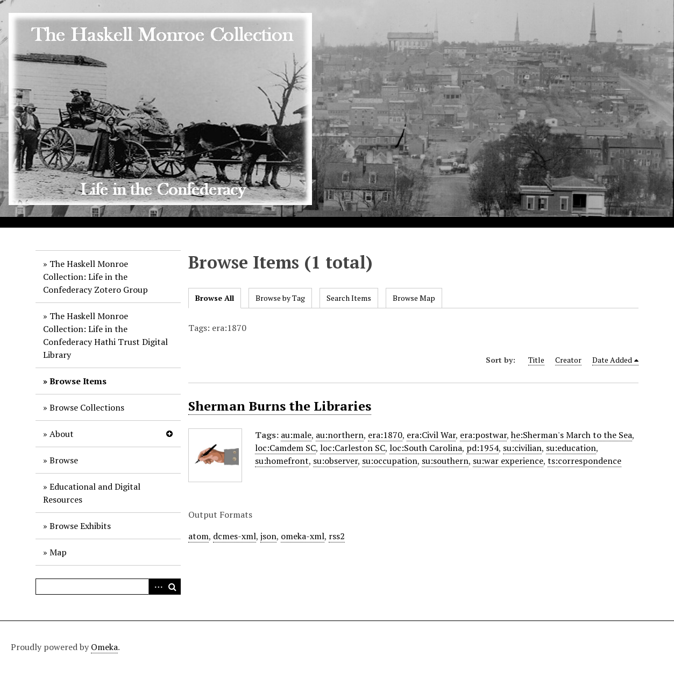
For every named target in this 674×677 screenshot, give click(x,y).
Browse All (214, 298)
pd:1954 (482, 448)
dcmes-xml (234, 536)
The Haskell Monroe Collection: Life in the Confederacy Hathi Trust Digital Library (105, 335)
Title (536, 360)
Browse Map (414, 298)
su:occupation (389, 461)
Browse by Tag (280, 298)
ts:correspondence (584, 461)
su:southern (445, 461)
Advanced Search (156, 587)
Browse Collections (86, 407)
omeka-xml (302, 536)
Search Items (349, 298)
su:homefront (282, 461)
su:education (571, 448)
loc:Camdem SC (285, 448)
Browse (63, 460)
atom (198, 536)
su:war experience (508, 461)
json (268, 536)
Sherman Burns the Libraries (279, 405)
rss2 (337, 536)
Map (58, 552)
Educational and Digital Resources (91, 493)
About (61, 434)
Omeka (104, 647)
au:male (296, 435)
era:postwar (483, 435)
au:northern (340, 435)
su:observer (335, 461)
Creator (568, 360)
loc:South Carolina (425, 448)
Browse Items (78, 381)
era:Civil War (431, 435)
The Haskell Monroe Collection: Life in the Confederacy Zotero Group (95, 276)
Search (173, 587)
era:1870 (385, 435)
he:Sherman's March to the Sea (571, 435)
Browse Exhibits (80, 526)
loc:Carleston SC (352, 448)
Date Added (612, 360)
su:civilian (522, 448)
